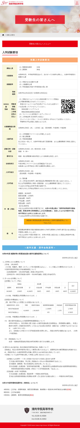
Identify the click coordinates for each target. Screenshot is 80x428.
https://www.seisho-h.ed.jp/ (31, 111)
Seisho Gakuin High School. (39, 425)
